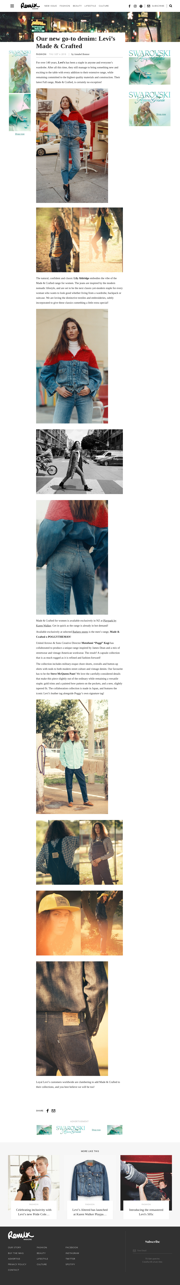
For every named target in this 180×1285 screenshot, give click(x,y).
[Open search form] (170, 5)
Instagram (72, 1253)
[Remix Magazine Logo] (30, 6)
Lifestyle (90, 6)
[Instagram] (135, 6)
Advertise (14, 1259)
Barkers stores (80, 631)
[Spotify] (141, 6)
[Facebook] (129, 6)
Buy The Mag (16, 1253)
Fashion (65, 6)
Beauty (77, 6)
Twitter (70, 1259)
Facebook (72, 1247)
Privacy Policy (17, 1264)
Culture (104, 6)
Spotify (70, 1264)
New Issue (50, 6)
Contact (13, 1270)
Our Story (14, 1247)
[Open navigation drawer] (12, 6)
